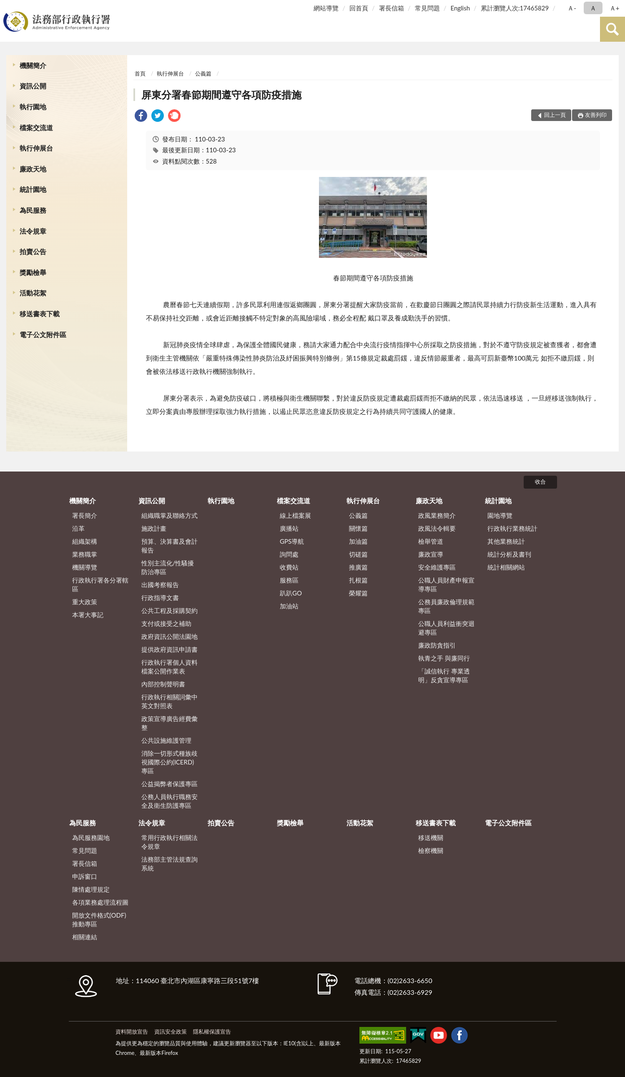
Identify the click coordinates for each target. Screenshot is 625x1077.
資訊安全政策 (170, 1031)
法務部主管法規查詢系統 (169, 863)
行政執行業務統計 (512, 528)
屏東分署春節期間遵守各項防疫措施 (221, 94)
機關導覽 (84, 567)
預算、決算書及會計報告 (169, 545)
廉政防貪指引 (437, 645)
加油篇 (358, 541)
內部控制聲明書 (163, 684)
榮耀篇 (358, 593)
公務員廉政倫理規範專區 (446, 606)
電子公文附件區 (43, 334)
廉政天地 (33, 169)
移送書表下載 (40, 314)
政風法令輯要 (437, 528)
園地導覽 (499, 515)
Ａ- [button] (571, 8)
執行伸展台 (36, 148)
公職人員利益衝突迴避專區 (446, 628)
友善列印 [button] (596, 114)
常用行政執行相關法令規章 (169, 842)
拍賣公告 (33, 251)
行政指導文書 (160, 597)
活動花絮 (33, 293)
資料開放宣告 (131, 1031)
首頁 (140, 73)
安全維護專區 (437, 567)
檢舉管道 (430, 541)
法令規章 (33, 231)
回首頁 (358, 8)
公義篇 (203, 73)
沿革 (78, 528)
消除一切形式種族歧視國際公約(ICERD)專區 (169, 761)
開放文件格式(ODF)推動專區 (99, 919)
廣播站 (289, 528)
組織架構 (84, 541)
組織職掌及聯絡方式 (169, 515)
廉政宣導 (430, 554)
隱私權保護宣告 (212, 1031)
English (460, 8)
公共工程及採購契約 (169, 610)
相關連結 (84, 937)
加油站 (289, 606)
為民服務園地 (91, 837)
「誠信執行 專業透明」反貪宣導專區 (444, 675)
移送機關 (430, 837)
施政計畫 (153, 528)
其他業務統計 (506, 541)
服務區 (289, 580)
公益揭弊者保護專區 (169, 783)
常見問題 (427, 8)
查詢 (612, 29)
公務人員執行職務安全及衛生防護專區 (169, 801)
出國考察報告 (160, 584)
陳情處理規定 (91, 889)
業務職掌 (84, 554)
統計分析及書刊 (509, 554)
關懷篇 (358, 528)
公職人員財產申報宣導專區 (446, 584)
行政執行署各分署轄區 (100, 584)
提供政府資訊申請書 (169, 649)
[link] (141, 116)
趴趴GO (291, 593)
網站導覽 (326, 8)
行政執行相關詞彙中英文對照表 (169, 701)
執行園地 (33, 107)
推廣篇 (358, 567)
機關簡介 (33, 65)
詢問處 (289, 554)
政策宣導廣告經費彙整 (169, 723)
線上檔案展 (295, 515)
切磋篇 (358, 554)
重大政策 (84, 601)
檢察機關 (430, 850)
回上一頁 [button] (555, 114)
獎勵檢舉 (33, 272)
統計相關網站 (506, 567)
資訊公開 (33, 86)
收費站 (289, 567)
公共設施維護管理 (166, 740)
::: (7, 7)
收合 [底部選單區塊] (540, 481)
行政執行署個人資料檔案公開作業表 (169, 666)
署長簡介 (84, 515)
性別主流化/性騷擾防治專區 (167, 567)
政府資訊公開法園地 (169, 636)
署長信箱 (391, 8)
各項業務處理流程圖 (100, 902)
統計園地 (33, 189)
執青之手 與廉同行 (444, 658)
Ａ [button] (593, 8)
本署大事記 (87, 614)
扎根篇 (358, 580)
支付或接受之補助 (166, 623)
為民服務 (33, 210)
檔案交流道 (36, 127)
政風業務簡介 (437, 515)
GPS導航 (292, 541)
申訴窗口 (84, 876)
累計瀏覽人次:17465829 (515, 8)
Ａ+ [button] (615, 8)
